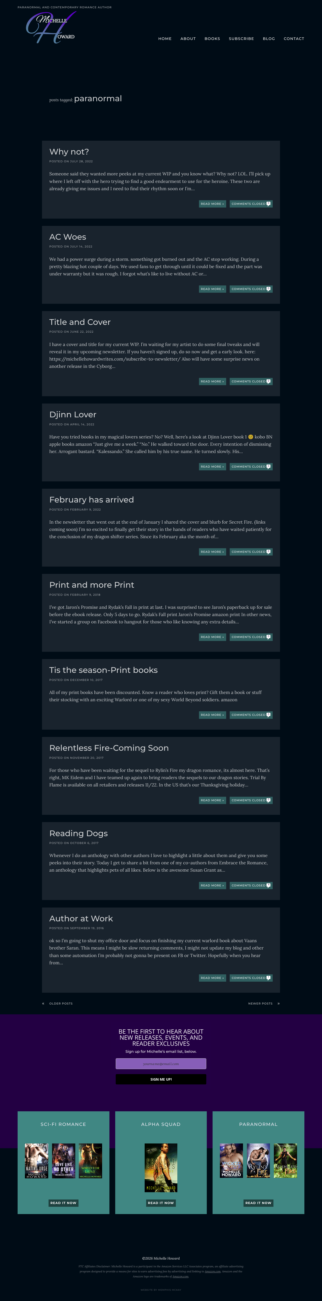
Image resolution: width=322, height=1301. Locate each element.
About (188, 38)
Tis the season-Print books (103, 670)
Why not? (69, 152)
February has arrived (91, 500)
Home (165, 38)
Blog (269, 38)
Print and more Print (91, 585)
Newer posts (260, 1003)
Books (212, 38)
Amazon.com (213, 1271)
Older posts (61, 1003)
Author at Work (81, 919)
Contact (294, 38)
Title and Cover (80, 322)
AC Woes (67, 237)
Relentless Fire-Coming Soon (109, 748)
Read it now (63, 1203)
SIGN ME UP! (161, 1079)
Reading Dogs (78, 834)
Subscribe (241, 38)
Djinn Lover (73, 415)
